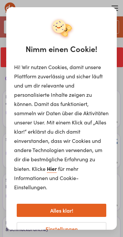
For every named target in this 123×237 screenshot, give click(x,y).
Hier (52, 168)
